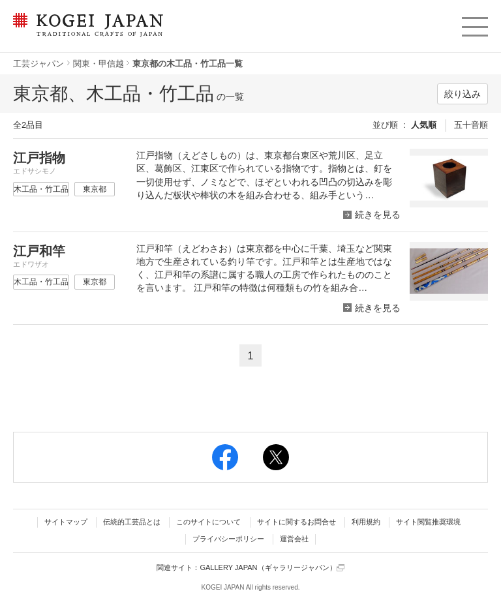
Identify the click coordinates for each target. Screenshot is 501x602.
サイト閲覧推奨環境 (428, 522)
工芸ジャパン (38, 63)
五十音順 (471, 125)
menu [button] (474, 23)
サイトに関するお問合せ (296, 522)
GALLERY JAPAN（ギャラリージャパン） (272, 568)
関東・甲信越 (98, 63)
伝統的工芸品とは (131, 522)
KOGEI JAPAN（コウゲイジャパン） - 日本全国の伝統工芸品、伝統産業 (85, 33)
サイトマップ (65, 522)
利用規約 (366, 522)
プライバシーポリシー (228, 539)
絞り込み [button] (462, 94)
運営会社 (294, 539)
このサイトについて (208, 522)
